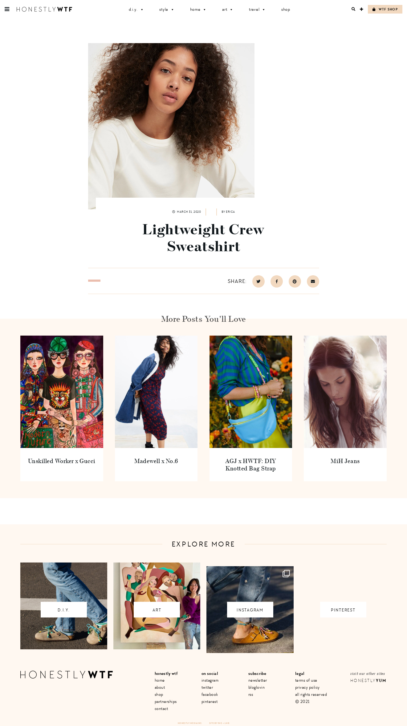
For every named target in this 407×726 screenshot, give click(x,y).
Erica (230, 212)
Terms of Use (306, 680)
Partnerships (166, 701)
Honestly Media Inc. (190, 723)
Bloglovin (256, 687)
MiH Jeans (345, 461)
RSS (250, 694)
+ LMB (226, 723)
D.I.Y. (136, 9)
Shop (285, 9)
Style (166, 9)
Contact (161, 708)
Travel (257, 9)
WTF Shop (385, 9)
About (160, 687)
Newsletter (257, 680)
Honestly (368, 680)
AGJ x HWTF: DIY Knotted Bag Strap (250, 464)
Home (198, 9)
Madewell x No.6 (156, 461)
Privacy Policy (307, 687)
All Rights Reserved (311, 694)
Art (228, 9)
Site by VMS (215, 723)
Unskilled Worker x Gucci (62, 461)
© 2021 (302, 701)
